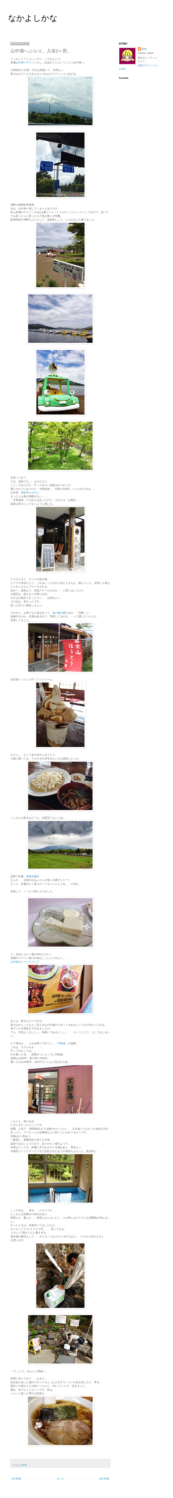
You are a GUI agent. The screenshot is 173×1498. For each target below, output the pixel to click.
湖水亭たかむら (30, 492)
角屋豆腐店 (32, 876)
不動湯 (61, 1043)
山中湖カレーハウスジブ (24, 961)
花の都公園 (58, 612)
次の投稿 (16, 1478)
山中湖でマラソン (26, 62)
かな (144, 49)
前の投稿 (104, 1478)
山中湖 (23, 1465)
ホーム (60, 1478)
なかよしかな (33, 17)
